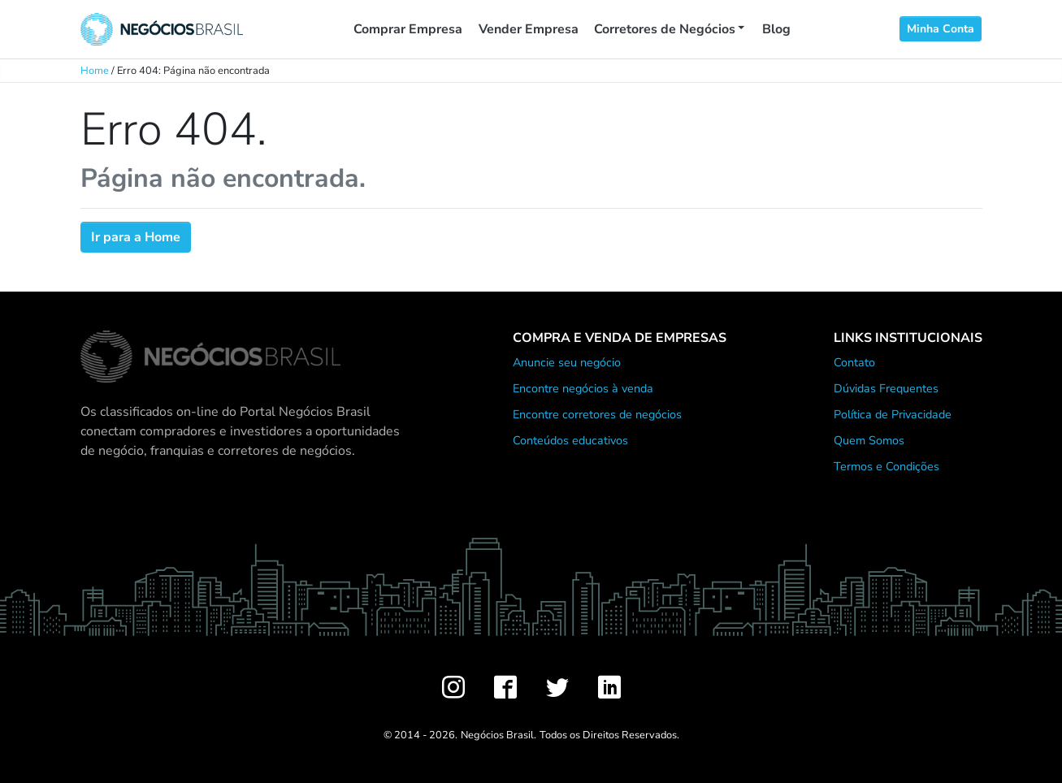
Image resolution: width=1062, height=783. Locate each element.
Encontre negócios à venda (583, 388)
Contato (854, 362)
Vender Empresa (529, 29)
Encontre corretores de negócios (597, 414)
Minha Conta (940, 29)
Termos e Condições (886, 466)
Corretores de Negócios (664, 29)
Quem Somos (869, 440)
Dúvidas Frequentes (886, 388)
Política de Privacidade (892, 414)
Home (94, 70)
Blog (776, 29)
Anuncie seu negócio (567, 362)
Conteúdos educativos (570, 440)
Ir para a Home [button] (135, 237)
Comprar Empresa (407, 29)
